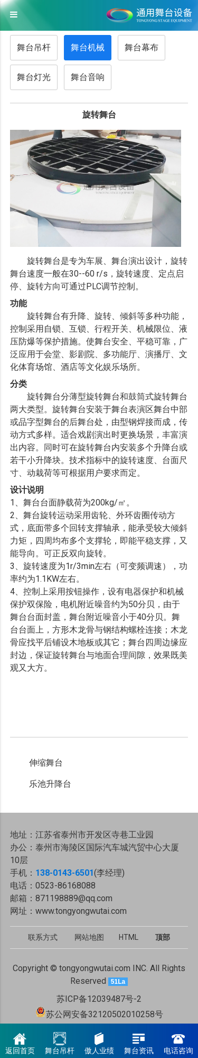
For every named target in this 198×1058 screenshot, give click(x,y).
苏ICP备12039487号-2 (99, 999)
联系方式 (43, 937)
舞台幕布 (141, 47)
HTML (128, 937)
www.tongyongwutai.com (81, 911)
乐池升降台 (50, 784)
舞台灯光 (34, 77)
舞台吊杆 (34, 47)
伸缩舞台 (46, 763)
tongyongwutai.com (94, 968)
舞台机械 (88, 47)
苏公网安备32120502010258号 (104, 1014)
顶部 (162, 937)
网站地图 (89, 937)
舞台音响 (88, 77)
